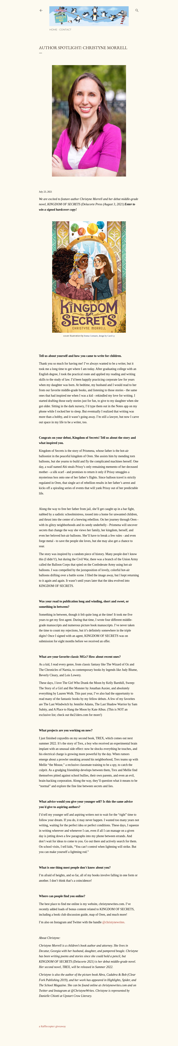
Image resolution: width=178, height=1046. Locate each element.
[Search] (137, 9)
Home (53, 29)
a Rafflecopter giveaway (52, 1026)
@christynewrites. (113, 922)
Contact (65, 29)
